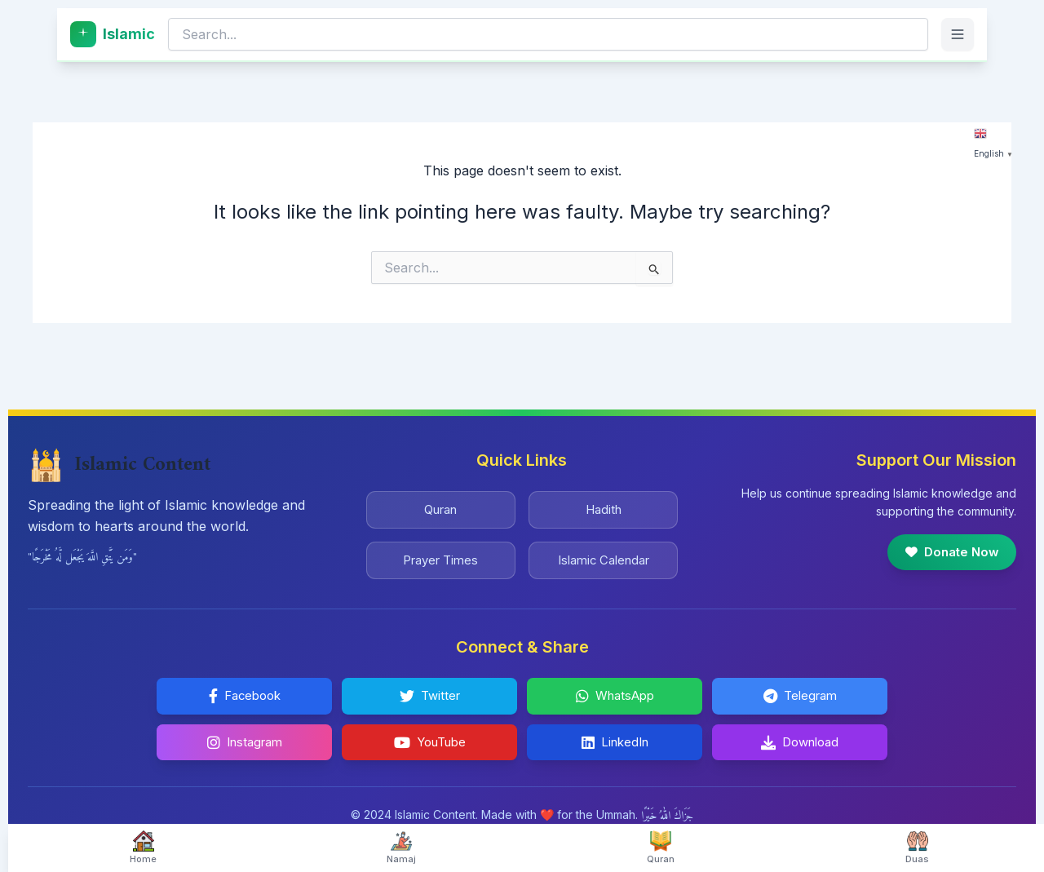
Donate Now (947, 544)
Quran (440, 502)
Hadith (603, 502)
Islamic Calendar (603, 555)
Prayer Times (440, 555)
